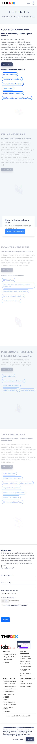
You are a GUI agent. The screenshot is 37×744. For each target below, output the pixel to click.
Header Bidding (8, 659)
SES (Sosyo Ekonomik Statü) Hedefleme (17, 98)
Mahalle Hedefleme (10, 74)
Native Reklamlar (26, 664)
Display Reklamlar (26, 658)
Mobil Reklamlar (25, 656)
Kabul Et (30, 739)
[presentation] (15, 612)
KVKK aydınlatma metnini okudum (15, 605)
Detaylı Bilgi (7, 64)
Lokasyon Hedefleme (10, 681)
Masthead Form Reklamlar (25, 669)
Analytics (6, 662)
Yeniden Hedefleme (9, 683)
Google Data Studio (26, 683)
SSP (22, 681)
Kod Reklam (24, 676)
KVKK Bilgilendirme (9, 702)
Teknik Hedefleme (9, 694)
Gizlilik (6, 699)
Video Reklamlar (25, 661)
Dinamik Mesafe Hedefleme (12, 84)
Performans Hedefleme (10, 689)
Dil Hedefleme (8, 89)
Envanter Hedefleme (9, 686)
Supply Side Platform (10, 657)
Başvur (5, 619)
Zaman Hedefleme (9, 691)
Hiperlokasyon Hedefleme (12, 79)
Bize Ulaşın (7, 711)
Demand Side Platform (10, 654)
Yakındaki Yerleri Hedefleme (13, 93)
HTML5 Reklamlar (26, 666)
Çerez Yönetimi (18, 739)
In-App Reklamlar (26, 673)
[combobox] (5, 601)
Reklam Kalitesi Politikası (8, 708)
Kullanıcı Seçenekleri (10, 704)
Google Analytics (26, 686)
